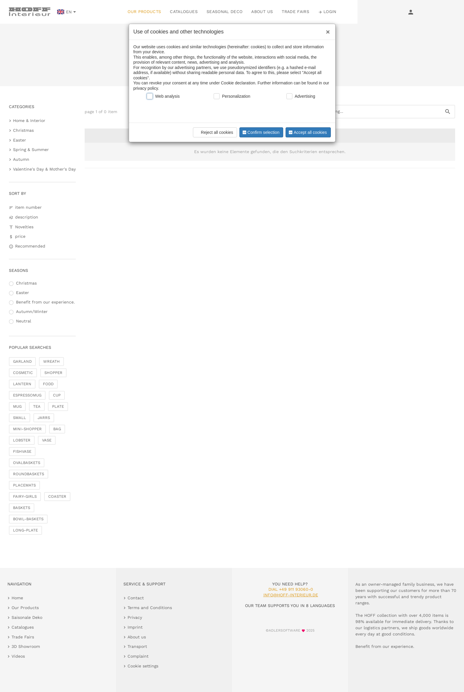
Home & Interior (29, 120)
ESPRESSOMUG (27, 395)
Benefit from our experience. (45, 302)
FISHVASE (22, 451)
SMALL (19, 417)
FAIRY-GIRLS (25, 496)
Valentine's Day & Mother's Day (44, 169)
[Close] (326, 30)
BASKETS (21, 507)
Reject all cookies (214, 132)
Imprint (135, 627)
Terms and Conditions (150, 607)
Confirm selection (260, 132)
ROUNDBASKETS (28, 474)
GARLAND (22, 361)
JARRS (44, 417)
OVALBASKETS (26, 462)
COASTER (57, 496)
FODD (48, 384)
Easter (19, 140)
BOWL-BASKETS (28, 519)
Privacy (135, 617)
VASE (46, 440)
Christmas (23, 130)
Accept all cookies (307, 132)
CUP (57, 395)
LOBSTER (21, 440)
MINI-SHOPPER (27, 429)
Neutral (23, 321)
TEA (37, 406)
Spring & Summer (31, 149)
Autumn (21, 159)
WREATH (51, 361)
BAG (57, 429)
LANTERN (22, 384)
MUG (17, 406)
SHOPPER (53, 372)
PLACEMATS (24, 485)
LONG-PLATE (25, 530)
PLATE (58, 406)
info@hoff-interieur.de (290, 595)
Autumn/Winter (32, 311)
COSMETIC (23, 372)
